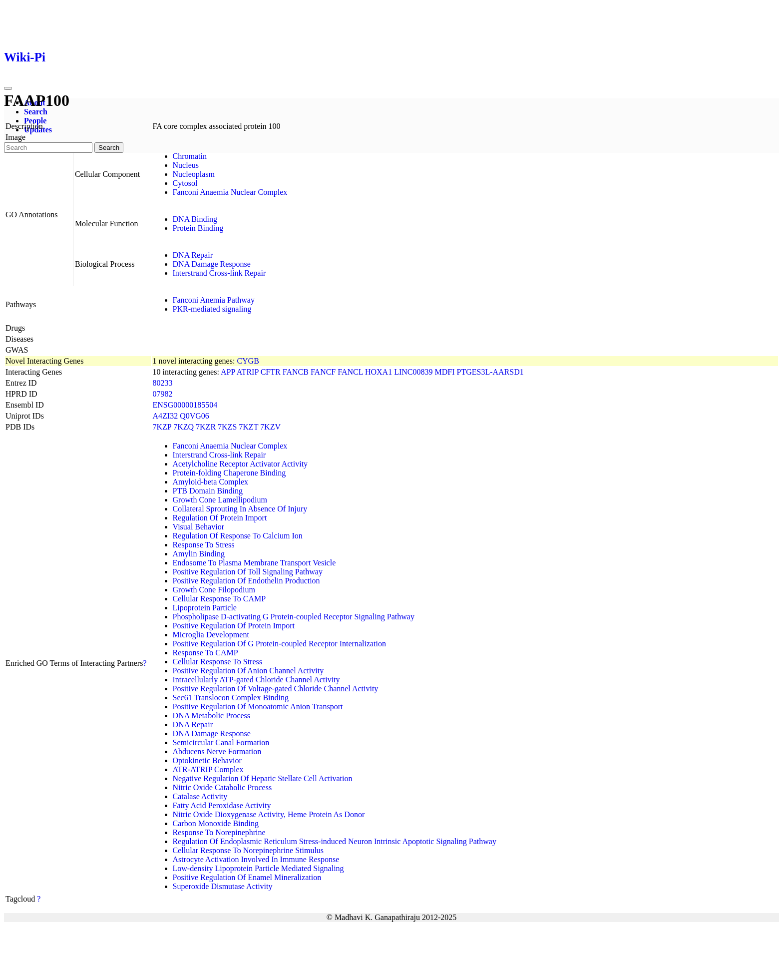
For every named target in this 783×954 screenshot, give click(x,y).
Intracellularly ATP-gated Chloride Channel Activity (256, 679)
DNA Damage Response (212, 264)
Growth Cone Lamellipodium (220, 499)
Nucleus (186, 165)
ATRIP (248, 372)
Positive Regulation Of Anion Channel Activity (248, 670)
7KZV (270, 427)
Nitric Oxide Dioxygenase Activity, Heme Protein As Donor (269, 814)
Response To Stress (204, 544)
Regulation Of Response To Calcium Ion (238, 535)
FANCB (296, 372)
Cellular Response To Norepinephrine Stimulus (248, 850)
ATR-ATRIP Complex (208, 769)
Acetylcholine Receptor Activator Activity (240, 464)
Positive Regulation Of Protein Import (234, 625)
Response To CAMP (205, 652)
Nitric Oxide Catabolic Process (222, 787)
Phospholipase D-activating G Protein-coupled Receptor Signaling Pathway (293, 616)
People (35, 120)
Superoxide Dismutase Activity (223, 886)
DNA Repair (193, 255)
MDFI (444, 372)
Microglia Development (211, 634)
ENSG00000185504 (185, 405)
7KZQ (183, 427)
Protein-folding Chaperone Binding (229, 473)
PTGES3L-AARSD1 (490, 372)
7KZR (206, 427)
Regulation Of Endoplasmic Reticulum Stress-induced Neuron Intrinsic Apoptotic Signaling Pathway (334, 841)
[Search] (48, 147)
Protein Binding (198, 228)
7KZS (227, 427)
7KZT (248, 427)
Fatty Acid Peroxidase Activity (222, 805)
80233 (163, 383)
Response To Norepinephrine (219, 832)
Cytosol (185, 183)
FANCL (350, 372)
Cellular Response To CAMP (219, 598)
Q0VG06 (194, 416)
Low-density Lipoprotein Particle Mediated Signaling (258, 868)
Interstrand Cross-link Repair (219, 273)
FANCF (323, 372)
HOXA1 (378, 372)
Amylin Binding (199, 553)
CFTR (271, 372)
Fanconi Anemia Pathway (214, 300)
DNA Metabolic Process (212, 715)
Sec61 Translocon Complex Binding (231, 697)
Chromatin (190, 156)
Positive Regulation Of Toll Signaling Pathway (248, 571)
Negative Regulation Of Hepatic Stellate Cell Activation (263, 778)
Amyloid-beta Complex (211, 481)
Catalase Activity (200, 796)
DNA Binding (195, 219)
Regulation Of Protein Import (220, 517)
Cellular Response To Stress (217, 661)
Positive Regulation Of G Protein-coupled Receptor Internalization (279, 643)
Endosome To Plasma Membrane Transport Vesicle (254, 562)
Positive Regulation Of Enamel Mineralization (247, 877)
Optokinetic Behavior (207, 760)
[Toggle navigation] (8, 88)
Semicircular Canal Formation (221, 742)
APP (228, 372)
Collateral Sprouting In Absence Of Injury (240, 508)
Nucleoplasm (194, 174)
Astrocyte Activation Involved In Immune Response (256, 859)
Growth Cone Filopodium (214, 589)
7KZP (162, 427)
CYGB (248, 361)
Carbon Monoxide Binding (216, 823)
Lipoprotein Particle (205, 607)
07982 (163, 394)
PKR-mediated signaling (212, 309)
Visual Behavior (198, 526)
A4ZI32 (165, 416)
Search (35, 111)
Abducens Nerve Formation (217, 751)
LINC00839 (413, 372)
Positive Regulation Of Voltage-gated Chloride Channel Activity (276, 688)
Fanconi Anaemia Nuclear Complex (230, 192)
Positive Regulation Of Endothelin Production (246, 580)
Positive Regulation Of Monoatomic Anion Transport (258, 706)
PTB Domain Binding (208, 490)
